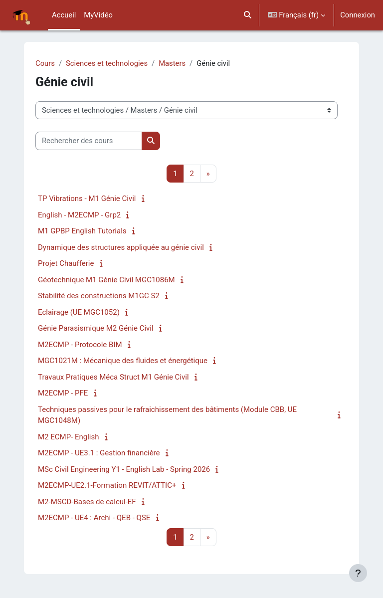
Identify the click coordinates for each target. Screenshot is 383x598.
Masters (172, 63)
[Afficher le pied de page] (358, 573)
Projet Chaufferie (66, 263)
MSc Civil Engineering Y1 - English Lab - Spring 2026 (124, 469)
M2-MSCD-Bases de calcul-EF (87, 501)
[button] (247, 15)
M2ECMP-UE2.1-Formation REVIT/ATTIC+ (107, 485)
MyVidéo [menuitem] (98, 14)
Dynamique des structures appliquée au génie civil (121, 247)
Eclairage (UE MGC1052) (79, 312)
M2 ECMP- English (68, 436)
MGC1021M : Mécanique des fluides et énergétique (122, 360)
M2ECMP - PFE (63, 393)
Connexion (357, 14)
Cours (45, 63)
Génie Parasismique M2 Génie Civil (96, 328)
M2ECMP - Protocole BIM (80, 344)
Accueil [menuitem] (64, 14)
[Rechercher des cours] (88, 141)
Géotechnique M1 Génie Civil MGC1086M (106, 279)
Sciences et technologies (107, 63)
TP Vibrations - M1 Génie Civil (87, 198)
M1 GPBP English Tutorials (82, 230)
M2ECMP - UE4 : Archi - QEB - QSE (94, 517)
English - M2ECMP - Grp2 (79, 214)
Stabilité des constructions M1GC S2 (99, 295)
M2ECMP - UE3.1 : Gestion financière (99, 452)
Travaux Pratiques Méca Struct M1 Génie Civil (113, 377)
